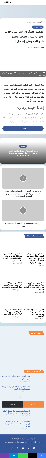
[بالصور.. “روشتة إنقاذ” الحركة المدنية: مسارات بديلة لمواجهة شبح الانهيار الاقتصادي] (34, 301)
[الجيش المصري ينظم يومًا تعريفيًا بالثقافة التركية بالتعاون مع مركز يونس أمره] (38, 414)
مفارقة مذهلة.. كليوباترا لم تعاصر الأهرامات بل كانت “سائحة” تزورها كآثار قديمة (13, 312)
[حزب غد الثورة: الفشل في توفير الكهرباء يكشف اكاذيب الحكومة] (38, 389)
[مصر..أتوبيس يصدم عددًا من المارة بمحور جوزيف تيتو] (38, 379)
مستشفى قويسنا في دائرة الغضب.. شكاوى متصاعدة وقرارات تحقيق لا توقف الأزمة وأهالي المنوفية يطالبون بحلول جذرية (35, 258)
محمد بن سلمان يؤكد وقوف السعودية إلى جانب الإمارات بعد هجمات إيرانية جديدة (17, 423)
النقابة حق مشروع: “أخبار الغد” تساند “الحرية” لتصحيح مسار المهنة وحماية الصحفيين (12, 285)
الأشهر (12, 404)
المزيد (23, 128)
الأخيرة (33, 404)
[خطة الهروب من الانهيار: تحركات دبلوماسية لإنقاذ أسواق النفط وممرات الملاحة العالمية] (34, 275)
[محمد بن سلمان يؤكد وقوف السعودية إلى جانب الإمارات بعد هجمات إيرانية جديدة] (38, 424)
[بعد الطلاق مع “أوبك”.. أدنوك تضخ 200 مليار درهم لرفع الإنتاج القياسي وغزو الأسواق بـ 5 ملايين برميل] (12, 245)
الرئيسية (40, 22)
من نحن (39, 442)
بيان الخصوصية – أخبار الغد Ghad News (16, 442)
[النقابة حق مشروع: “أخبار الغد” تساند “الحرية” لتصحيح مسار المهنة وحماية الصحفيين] (12, 275)
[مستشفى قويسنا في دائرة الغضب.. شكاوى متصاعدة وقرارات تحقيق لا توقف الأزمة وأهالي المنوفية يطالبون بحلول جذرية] (34, 245)
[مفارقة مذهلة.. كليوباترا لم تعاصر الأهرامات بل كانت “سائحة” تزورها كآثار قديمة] (12, 301)
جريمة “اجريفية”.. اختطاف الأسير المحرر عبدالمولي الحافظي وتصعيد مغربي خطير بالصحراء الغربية (23, 153)
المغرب (23, 146)
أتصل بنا (33, 442)
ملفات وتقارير (31, 22)
